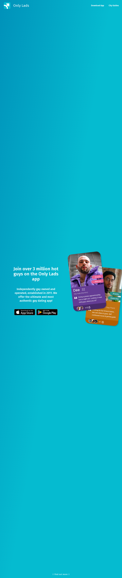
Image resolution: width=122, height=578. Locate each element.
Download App (97, 5)
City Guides (114, 5)
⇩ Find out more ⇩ (61, 574)
